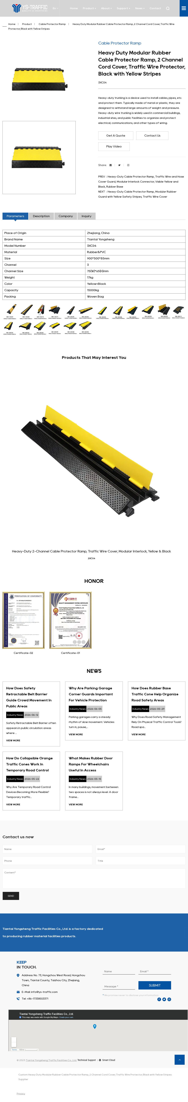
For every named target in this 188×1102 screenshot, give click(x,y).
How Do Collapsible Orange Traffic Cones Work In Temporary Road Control (29, 764)
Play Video (115, 147)
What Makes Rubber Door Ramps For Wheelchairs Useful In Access (91, 764)
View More (13, 741)
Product (27, 24)
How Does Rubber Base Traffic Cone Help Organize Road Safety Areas (155, 694)
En (55, 8)
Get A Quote (116, 135)
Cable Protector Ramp (52, 24)
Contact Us (154, 135)
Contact (155, 8)
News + (140, 8)
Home (74, 8)
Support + (123, 8)
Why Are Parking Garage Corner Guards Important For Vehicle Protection (91, 694)
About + (106, 8)
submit (155, 985)
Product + (89, 8)
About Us (172, 933)
